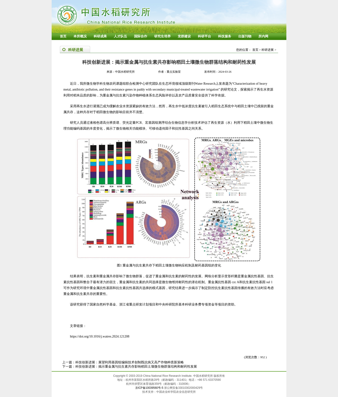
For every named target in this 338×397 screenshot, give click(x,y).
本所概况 (80, 36)
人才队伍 (120, 36)
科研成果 (100, 36)
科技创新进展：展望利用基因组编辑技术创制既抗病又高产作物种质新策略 (129, 362)
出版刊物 (244, 36)
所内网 (263, 36)
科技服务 (224, 36)
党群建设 (184, 36)
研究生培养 (162, 36)
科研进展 (267, 50)
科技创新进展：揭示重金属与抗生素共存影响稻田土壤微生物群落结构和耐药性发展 (136, 366)
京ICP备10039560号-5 (149, 387)
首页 (63, 36)
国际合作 (140, 36)
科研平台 (204, 36)
